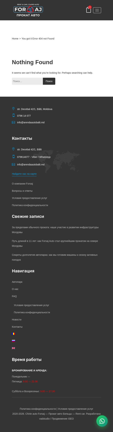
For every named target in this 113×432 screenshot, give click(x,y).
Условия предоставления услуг (29, 198)
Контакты (17, 326)
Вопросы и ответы (22, 190)
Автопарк (17, 281)
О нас (15, 289)
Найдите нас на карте (24, 173)
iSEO (71, 418)
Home (15, 38)
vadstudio (44, 418)
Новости (16, 319)
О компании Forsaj (22, 183)
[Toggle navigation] (97, 10)
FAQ (14, 296)
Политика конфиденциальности (30, 205)
